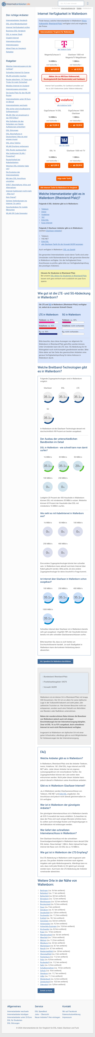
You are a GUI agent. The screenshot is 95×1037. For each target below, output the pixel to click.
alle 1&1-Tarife (64, 145)
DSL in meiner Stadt (14, 34)
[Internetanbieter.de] (16, 3)
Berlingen (44, 890)
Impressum (67, 1017)
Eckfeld (43, 918)
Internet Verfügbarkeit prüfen (18, 27)
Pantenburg (45, 957)
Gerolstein (44, 921)
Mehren (43, 940)
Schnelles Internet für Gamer (18, 72)
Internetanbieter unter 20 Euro (19, 1017)
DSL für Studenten (14, 1020)
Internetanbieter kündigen (17, 1014)
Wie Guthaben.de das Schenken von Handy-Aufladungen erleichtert (15, 124)
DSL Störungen (12, 130)
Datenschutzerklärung (71, 1014)
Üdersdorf (44, 984)
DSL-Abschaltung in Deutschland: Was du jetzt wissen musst (16, 136)
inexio (43, 212)
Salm (42, 965)
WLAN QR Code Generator (16, 213)
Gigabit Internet (12, 38)
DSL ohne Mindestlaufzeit (16, 24)
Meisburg (44, 943)
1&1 (43, 217)
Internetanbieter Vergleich (16, 20)
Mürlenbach (45, 946)
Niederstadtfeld (46, 951)
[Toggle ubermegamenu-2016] (88, 3)
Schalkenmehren (47, 968)
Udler (42, 976)
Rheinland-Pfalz (55, 23)
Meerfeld (43, 937)
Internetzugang (12, 45)
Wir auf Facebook (69, 1011)
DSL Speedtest (41, 1011)
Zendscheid (45, 982)
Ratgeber (9, 52)
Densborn (44, 910)
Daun (42, 907)
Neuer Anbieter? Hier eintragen (47, 1017)
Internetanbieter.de (68, 8)
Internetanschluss (13, 41)
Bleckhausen (45, 901)
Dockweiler (44, 915)
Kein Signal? (11, 197)
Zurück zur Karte (46, 991)
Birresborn (44, 899)
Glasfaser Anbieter (53, 231)
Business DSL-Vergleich (15, 31)
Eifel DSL (45, 220)
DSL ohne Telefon (13, 143)
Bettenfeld (44, 896)
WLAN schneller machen (16, 76)
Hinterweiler (45, 924)
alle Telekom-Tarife (64, 49)
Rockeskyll (44, 962)
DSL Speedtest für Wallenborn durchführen (55, 661)
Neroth (43, 948)
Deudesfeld (44, 913)
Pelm (42, 959)
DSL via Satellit (69, 249)
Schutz (43, 971)
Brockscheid (45, 904)
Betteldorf (44, 893)
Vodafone (45, 214)
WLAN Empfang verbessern (17, 146)
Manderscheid (46, 935)
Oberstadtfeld (45, 954)
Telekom (44, 209)
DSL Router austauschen (16, 150)
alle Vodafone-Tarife (64, 105)
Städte (79, 8)
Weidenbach (45, 979)
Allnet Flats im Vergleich (16, 48)
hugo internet (46, 223)
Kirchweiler (44, 929)
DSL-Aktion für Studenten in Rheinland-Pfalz (69, 276)
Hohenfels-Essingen (48, 926)
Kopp (42, 932)
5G (50, 304)
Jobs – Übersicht (42, 1014)
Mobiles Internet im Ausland (17, 86)
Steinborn (44, 973)
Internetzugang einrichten (16, 89)
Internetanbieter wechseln (16, 105)
